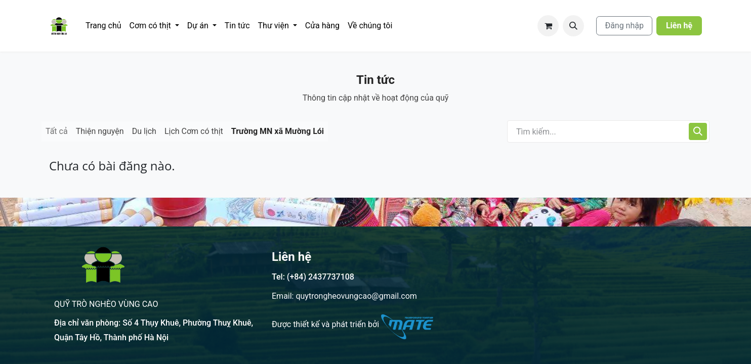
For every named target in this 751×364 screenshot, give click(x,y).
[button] (573, 25)
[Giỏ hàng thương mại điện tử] (548, 25)
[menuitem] (103, 26)
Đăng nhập (624, 25)
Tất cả (57, 131)
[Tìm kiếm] (698, 131)
